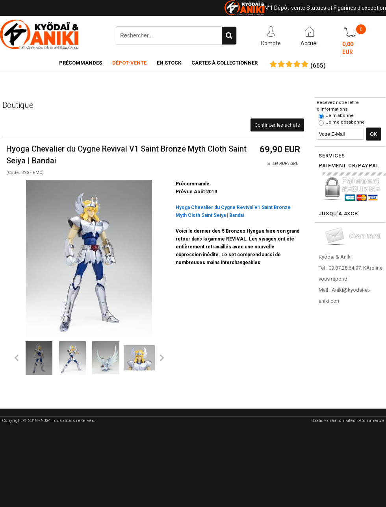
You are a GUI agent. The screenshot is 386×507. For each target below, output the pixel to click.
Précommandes (80, 63)
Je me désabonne (345, 122)
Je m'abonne (340, 115)
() (318, 65)
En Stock (169, 63)
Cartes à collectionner (224, 63)
